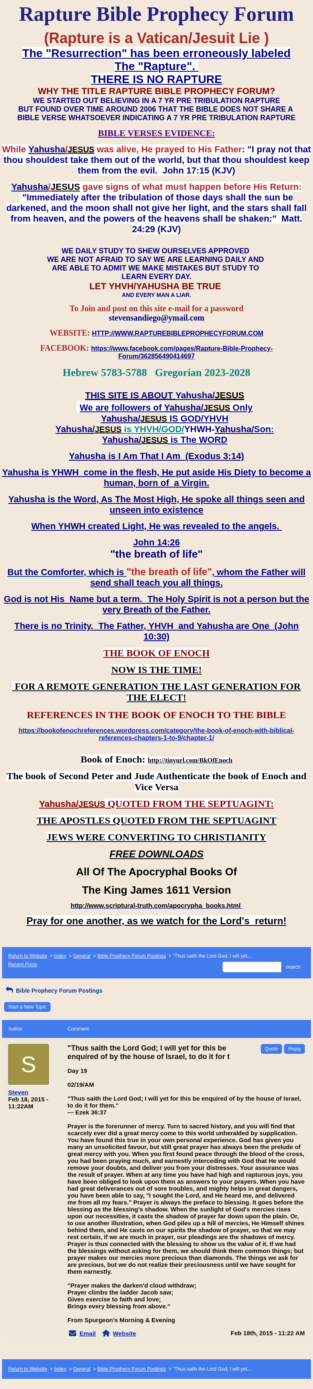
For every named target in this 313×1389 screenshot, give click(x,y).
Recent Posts (22, 964)
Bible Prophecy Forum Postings (131, 956)
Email (87, 1333)
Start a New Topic (27, 1007)
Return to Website (27, 956)
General (81, 956)
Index (60, 956)
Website (124, 1333)
